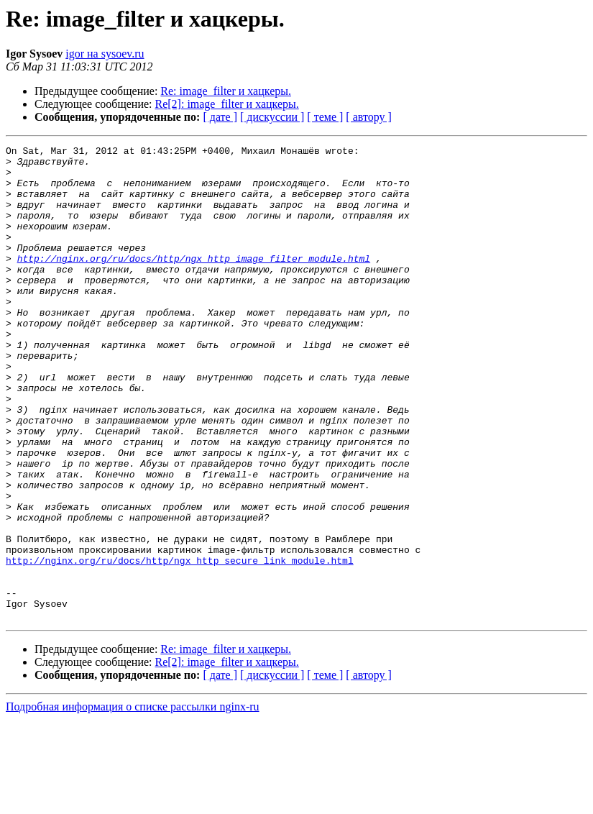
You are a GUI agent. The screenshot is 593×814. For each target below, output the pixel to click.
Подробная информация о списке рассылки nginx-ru (132, 801)
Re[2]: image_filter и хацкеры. (227, 104)
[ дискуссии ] (272, 117)
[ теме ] (325, 117)
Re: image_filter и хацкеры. (225, 91)
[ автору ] (368, 117)
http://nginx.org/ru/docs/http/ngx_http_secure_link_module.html (180, 644)
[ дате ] (220, 117)
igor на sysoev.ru (104, 53)
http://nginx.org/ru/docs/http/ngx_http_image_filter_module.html (193, 281)
